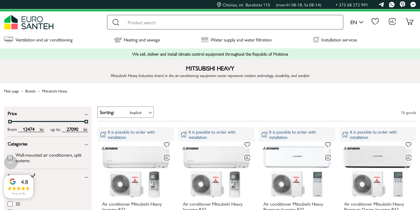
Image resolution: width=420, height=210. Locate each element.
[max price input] (72, 129)
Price (12, 113)
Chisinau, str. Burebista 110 (269, 4)
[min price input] (28, 129)
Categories (17, 143)
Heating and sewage (137, 39)
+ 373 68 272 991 (351, 4)
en (357, 22)
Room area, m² (21, 176)
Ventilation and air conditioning (38, 39)
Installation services (335, 39)
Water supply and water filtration (236, 39)
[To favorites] (166, 144)
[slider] (10, 121)
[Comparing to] (166, 157)
